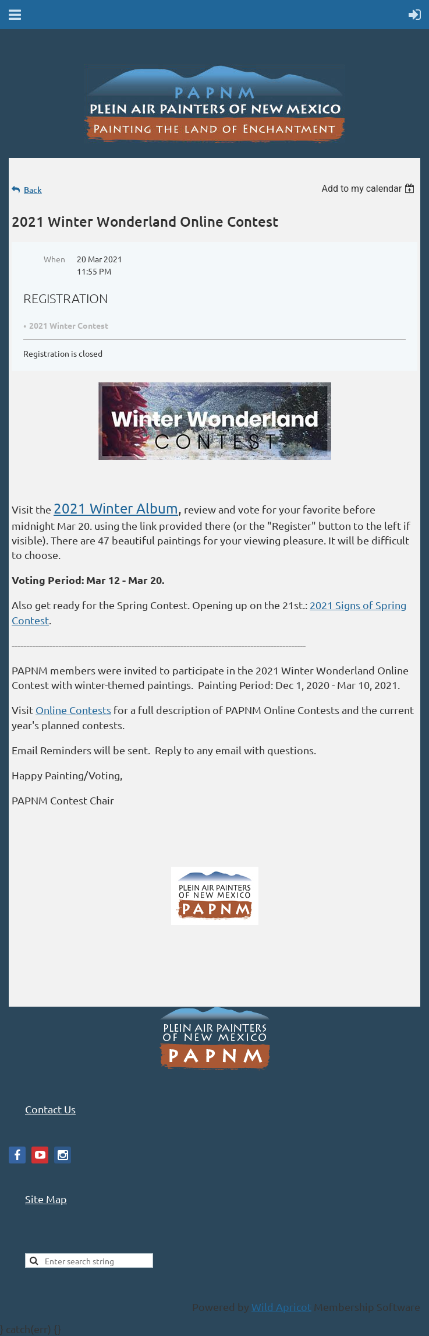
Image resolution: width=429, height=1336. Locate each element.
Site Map (46, 1199)
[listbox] (369, 188)
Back (33, 189)
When (54, 259)
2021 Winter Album (116, 508)
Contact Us (50, 1109)
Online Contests (73, 710)
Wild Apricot (281, 1306)
